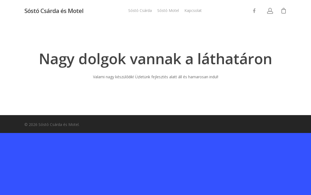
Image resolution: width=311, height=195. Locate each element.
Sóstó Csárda (140, 10)
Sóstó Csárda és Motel (53, 11)
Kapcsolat (193, 10)
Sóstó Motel (168, 10)
